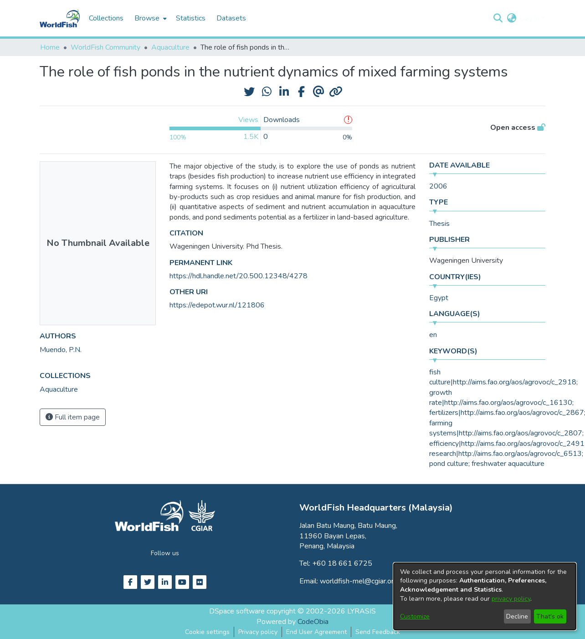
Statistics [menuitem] (190, 18)
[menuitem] (150, 18)
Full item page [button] (73, 417)
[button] (497, 18)
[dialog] (485, 596)
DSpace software (237, 611)
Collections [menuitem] (106, 18)
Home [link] (50, 47)
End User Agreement (316, 632)
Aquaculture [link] (170, 47)
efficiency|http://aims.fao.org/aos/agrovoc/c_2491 (507, 444)
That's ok (550, 616)
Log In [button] (530, 18)
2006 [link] (438, 186)
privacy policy (511, 598)
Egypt (438, 298)
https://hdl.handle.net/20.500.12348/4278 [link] (238, 276)
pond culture (448, 464)
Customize (415, 616)
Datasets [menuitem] (231, 18)
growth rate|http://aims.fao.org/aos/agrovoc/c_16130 (500, 398)
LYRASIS (361, 611)
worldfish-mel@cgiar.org (359, 581)
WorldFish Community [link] (105, 47)
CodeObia (313, 622)
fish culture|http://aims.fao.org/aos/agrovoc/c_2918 (502, 377)
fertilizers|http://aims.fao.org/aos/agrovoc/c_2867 (506, 413)
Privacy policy (257, 632)
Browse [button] (146, 18)
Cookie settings (207, 632)
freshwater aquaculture (508, 464)
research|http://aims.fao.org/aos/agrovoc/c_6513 (505, 454)
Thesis (439, 224)
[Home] (60, 18)
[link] (59, 389)
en (433, 335)
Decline (517, 616)
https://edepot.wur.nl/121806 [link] (217, 305)
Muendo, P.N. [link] (61, 350)
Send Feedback (377, 632)
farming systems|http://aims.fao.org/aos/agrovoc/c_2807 (505, 428)
